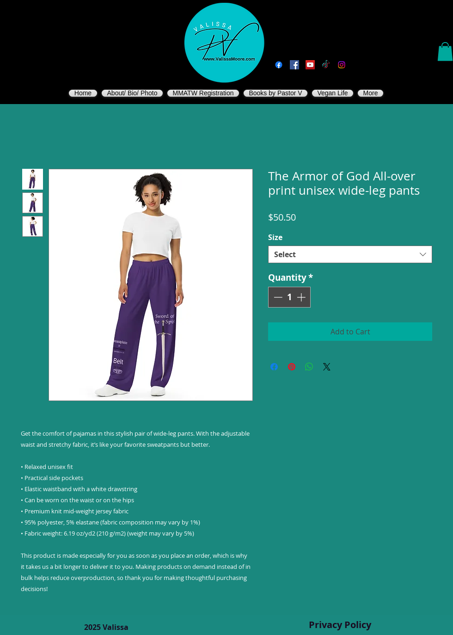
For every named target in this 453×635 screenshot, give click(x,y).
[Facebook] (278, 64)
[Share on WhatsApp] (309, 366)
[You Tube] (310, 64)
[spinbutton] (289, 297)
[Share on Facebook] (274, 366)
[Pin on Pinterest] (291, 366)
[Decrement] (277, 297)
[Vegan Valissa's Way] (294, 64)
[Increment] (302, 297)
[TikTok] (326, 64)
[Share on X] (326, 366)
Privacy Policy (340, 624)
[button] (445, 51)
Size (275, 237)
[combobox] (350, 254)
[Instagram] (341, 64)
